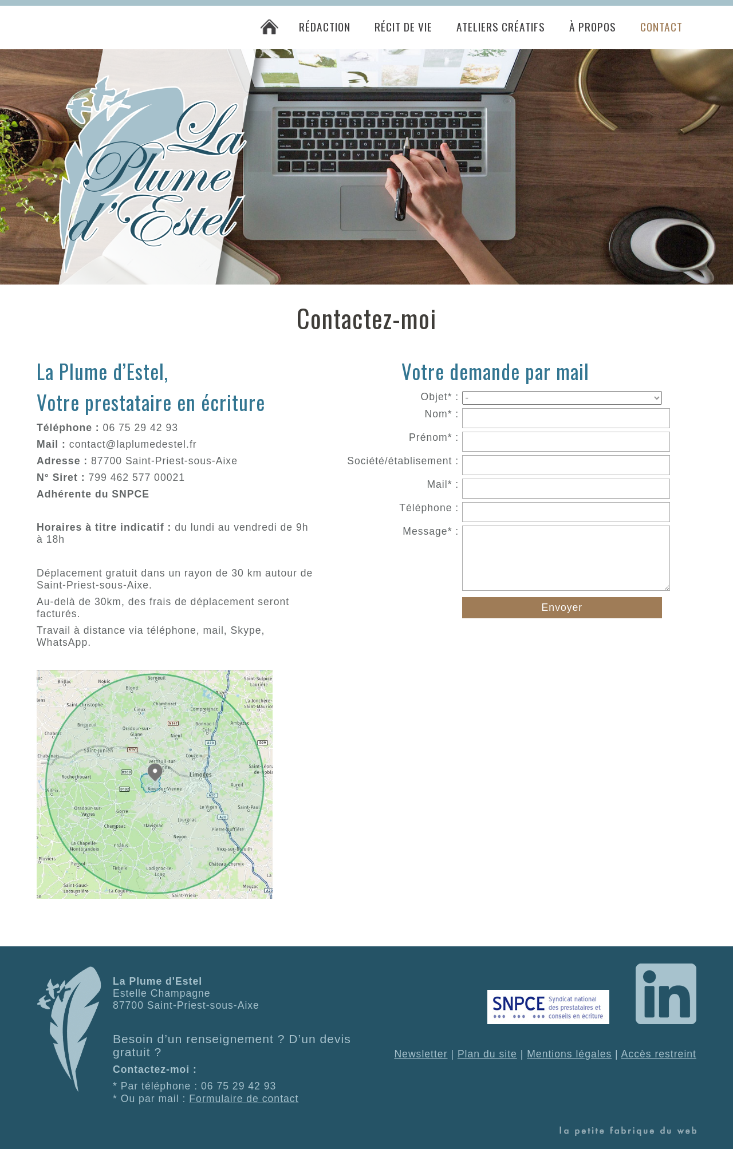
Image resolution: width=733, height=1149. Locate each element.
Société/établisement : (403, 461)
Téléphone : (429, 508)
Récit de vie (403, 26)
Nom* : (441, 414)
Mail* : (443, 484)
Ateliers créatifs (500, 26)
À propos (592, 26)
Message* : (431, 531)
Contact (661, 26)
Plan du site (487, 1054)
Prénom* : (434, 437)
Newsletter (420, 1054)
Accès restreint (658, 1054)
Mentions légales (569, 1054)
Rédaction (324, 26)
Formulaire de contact (243, 1098)
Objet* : (440, 396)
